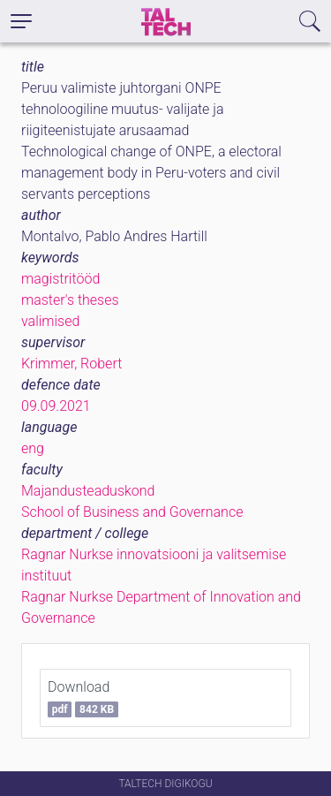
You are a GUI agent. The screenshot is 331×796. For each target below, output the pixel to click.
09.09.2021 (56, 406)
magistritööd (60, 278)
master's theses (70, 300)
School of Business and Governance (132, 512)
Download (83, 697)
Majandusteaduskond (87, 490)
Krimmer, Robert (71, 363)
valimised (50, 321)
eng (32, 448)
